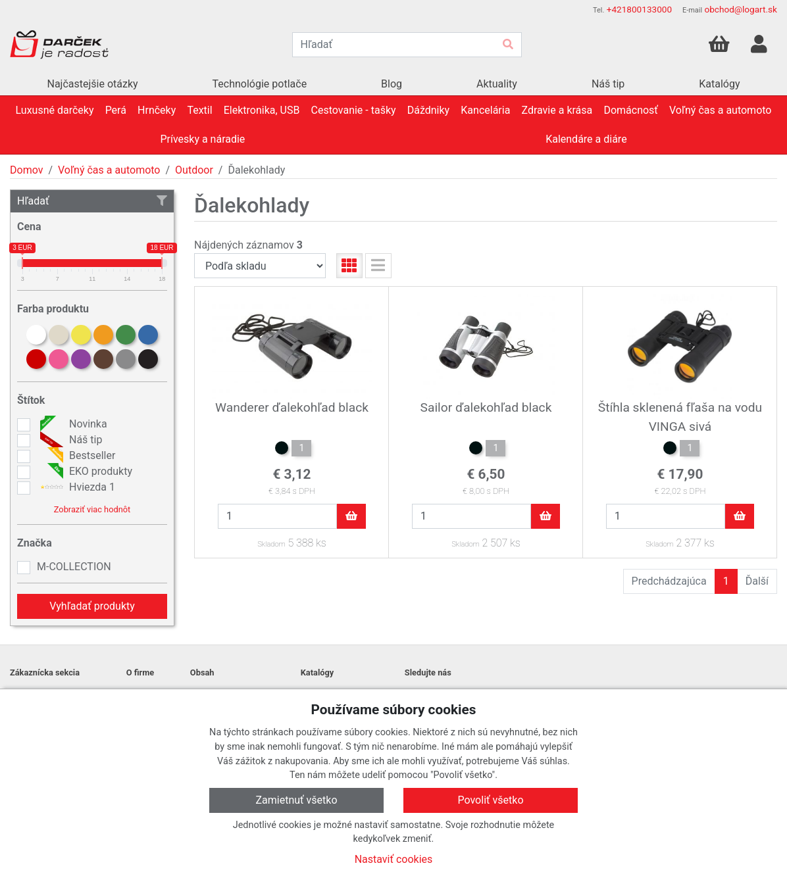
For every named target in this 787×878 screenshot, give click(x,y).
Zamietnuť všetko (296, 800)
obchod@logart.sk (740, 9)
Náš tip (69, 440)
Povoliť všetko (490, 800)
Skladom (271, 544)
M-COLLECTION (74, 566)
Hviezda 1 (76, 487)
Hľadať (92, 201)
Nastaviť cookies (394, 859)
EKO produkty (84, 471)
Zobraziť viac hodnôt (92, 509)
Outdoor (194, 170)
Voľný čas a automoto (109, 170)
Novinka (72, 424)
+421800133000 (639, 9)
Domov (26, 170)
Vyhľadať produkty (92, 606)
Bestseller (76, 456)
